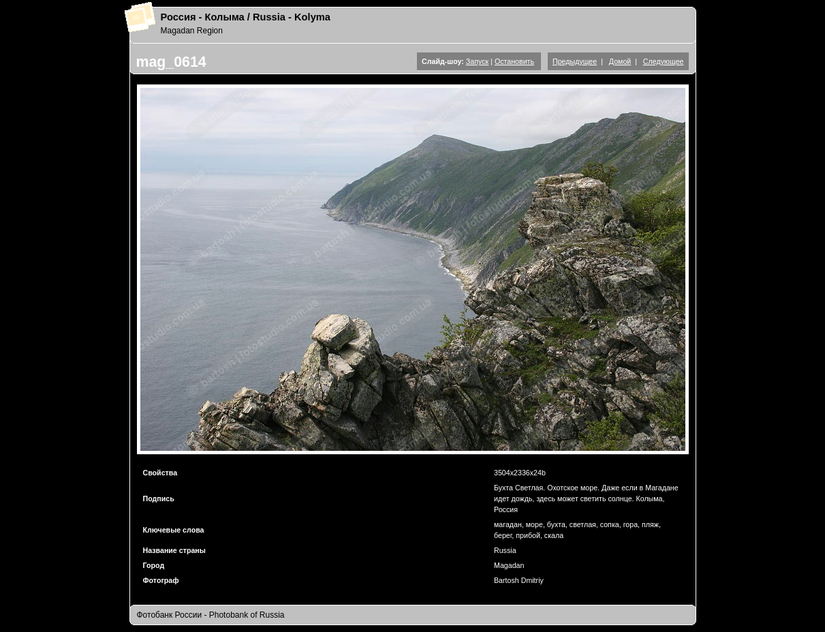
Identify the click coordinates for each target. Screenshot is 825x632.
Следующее (663, 61)
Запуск (477, 61)
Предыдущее (574, 61)
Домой (620, 61)
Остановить (514, 61)
